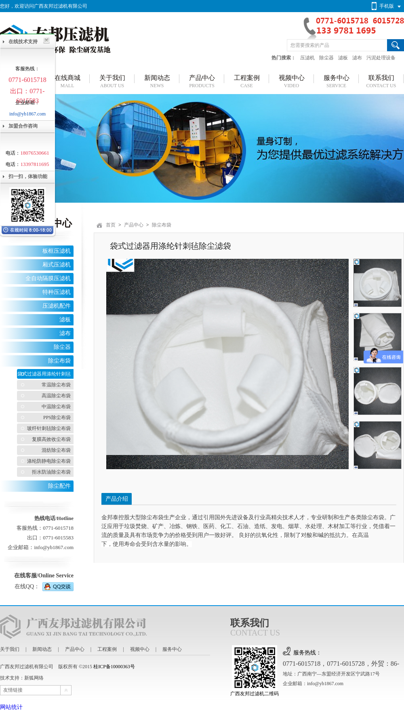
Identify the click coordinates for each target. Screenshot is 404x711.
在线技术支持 (23, 41)
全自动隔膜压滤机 (48, 278)
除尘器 (326, 58)
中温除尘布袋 (56, 406)
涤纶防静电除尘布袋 (49, 461)
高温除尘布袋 (56, 395)
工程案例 (107, 649)
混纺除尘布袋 (56, 450)
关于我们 (9, 649)
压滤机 (307, 58)
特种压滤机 (56, 292)
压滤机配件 (56, 306)
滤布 (357, 58)
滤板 (343, 58)
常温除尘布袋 (56, 385)
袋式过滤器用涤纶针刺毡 (44, 374)
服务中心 (172, 649)
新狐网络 (34, 678)
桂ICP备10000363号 (114, 666)
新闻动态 (42, 649)
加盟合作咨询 (23, 126)
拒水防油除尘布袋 (51, 472)
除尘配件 (59, 486)
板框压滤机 (56, 251)
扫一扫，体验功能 (27, 176)
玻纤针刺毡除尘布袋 (49, 428)
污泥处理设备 (381, 58)
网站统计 (11, 707)
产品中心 (133, 225)
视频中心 (139, 649)
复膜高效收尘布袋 (51, 439)
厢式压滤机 (56, 265)
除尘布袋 (59, 361)
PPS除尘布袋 (57, 417)
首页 (111, 225)
